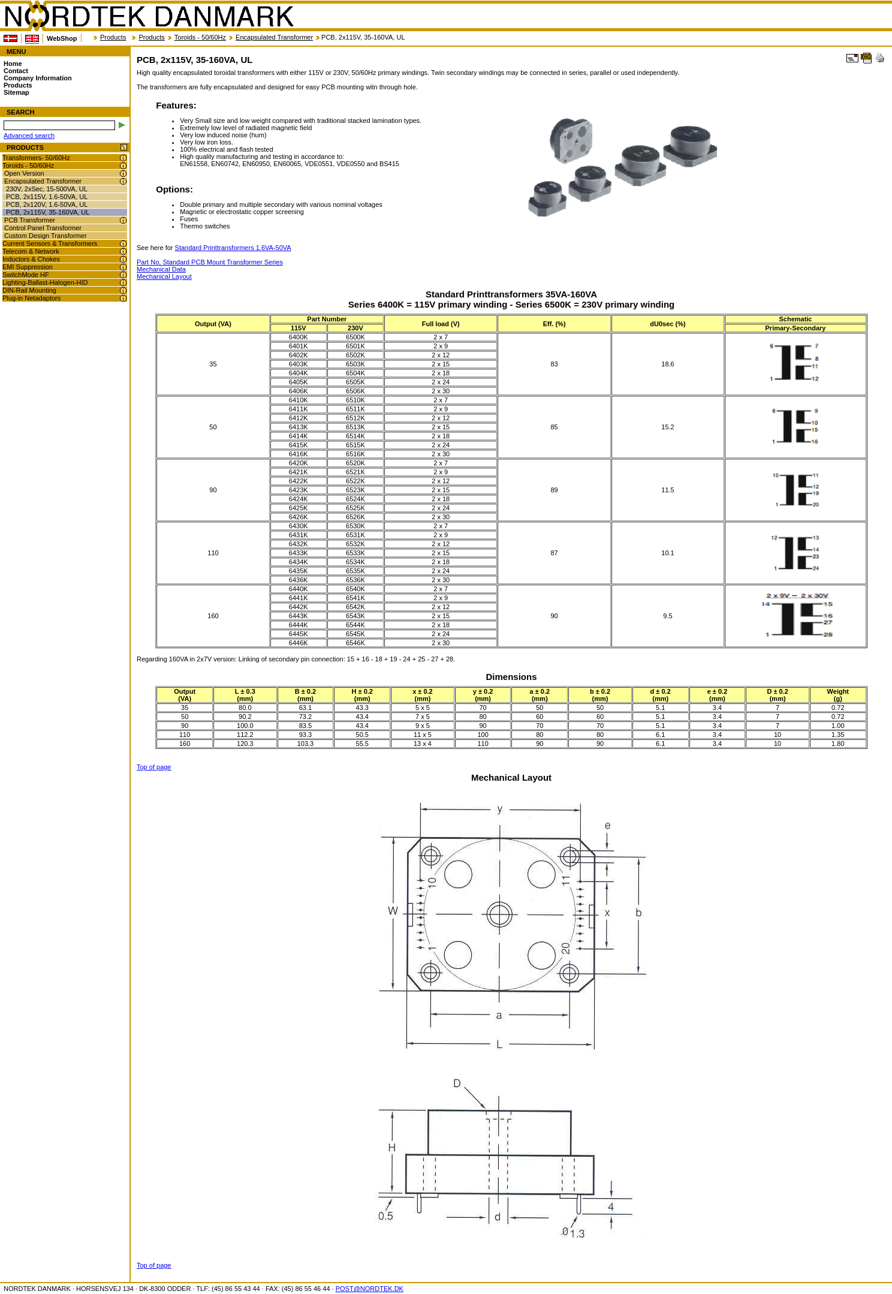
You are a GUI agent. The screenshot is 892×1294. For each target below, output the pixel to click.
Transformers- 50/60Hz (36, 157)
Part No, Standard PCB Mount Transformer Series (210, 262)
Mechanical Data (161, 269)
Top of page (154, 767)
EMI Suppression (27, 266)
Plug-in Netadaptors (31, 298)
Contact (16, 70)
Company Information (38, 78)
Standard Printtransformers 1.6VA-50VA (233, 247)
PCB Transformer (29, 220)
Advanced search (29, 135)
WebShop (62, 38)
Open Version (24, 173)
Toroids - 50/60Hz (200, 37)
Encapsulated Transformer (274, 37)
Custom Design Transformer (45, 235)
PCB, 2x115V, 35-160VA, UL (47, 212)
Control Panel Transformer (43, 227)
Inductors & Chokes (31, 259)
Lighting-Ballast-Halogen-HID (45, 282)
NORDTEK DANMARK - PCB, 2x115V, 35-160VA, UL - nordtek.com (148, 16)
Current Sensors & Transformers (49, 243)
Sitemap (16, 92)
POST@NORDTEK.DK (369, 1288)
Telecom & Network (30, 251)
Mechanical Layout (164, 276)
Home (13, 63)
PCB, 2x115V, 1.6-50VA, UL (47, 196)
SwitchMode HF (25, 274)
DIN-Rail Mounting (29, 290)
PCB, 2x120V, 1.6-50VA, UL (47, 204)
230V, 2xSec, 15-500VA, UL (47, 188)
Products (113, 37)
